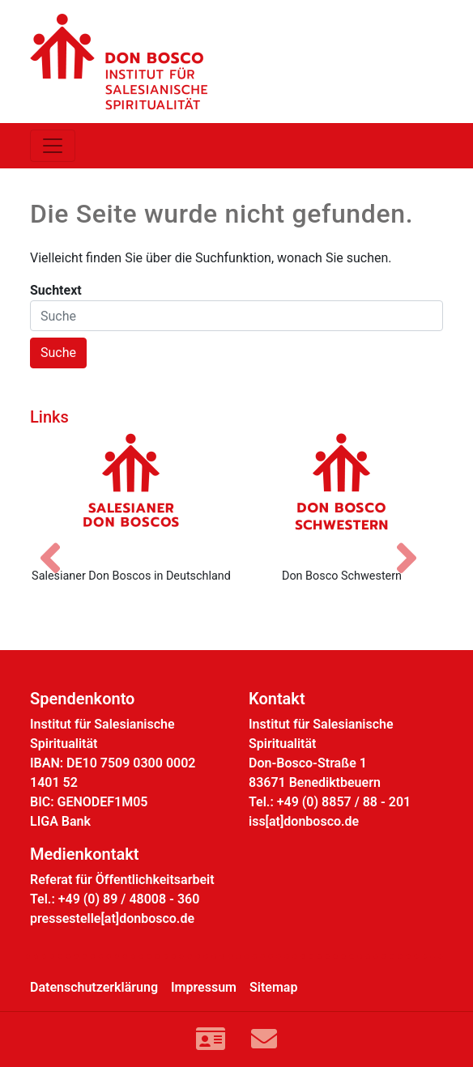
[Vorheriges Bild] (58, 544)
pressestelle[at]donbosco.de (112, 918)
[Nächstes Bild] (414, 544)
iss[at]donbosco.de (304, 821)
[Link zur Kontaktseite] (210, 1039)
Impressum (203, 987)
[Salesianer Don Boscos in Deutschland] (131, 494)
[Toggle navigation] (52, 146)
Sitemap (273, 987)
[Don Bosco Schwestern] (342, 494)
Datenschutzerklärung (94, 987)
